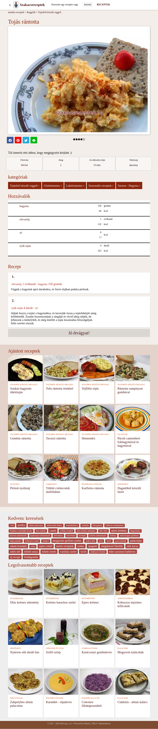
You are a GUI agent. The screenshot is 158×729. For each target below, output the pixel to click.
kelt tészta (71, 535)
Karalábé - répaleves (59, 702)
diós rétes (103, 531)
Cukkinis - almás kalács (133, 702)
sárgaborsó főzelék (112, 546)
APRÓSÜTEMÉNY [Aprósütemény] (125, 598)
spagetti (92, 546)
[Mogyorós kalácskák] (132, 631)
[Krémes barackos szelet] (61, 582)
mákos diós (90, 541)
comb (53, 530)
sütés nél (15, 551)
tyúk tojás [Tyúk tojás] (25, 245)
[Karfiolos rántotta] (97, 467)
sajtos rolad (45, 546)
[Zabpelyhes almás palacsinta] (25, 681)
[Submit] (87, 4)
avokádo (85, 525)
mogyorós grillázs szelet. (67, 540)
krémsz (113, 535)
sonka (80, 546)
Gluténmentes (53, 185)
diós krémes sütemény (86, 531)
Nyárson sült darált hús (24, 652)
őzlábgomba (31, 557)
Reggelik (31, 12)
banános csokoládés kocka (21, 531)
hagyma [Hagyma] (24, 206)
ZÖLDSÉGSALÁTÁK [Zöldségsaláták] (91, 698)
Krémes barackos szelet (61, 602)
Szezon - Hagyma (129, 185)
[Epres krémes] (97, 582)
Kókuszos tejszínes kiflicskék (130, 604)
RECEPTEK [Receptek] (103, 4)
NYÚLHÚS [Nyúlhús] (14, 484)
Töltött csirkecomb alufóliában (58, 489)
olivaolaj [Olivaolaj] (25, 219)
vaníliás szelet (68, 551)
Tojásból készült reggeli (49, 12)
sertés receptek (64, 546)
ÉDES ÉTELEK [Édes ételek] (16, 698)
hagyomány (135, 531)
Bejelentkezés (105, 723)
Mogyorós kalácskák (131, 652)
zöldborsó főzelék (97, 552)
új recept (15, 557)
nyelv (109, 541)
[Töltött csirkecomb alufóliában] (61, 467)
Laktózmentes (75, 185)
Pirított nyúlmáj (20, 488)
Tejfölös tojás (90, 388)
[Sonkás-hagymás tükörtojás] (25, 368)
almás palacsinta (36, 525)
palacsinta (136, 540)
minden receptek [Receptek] (16, 12)
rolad (33, 546)
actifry (21, 525)
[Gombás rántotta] (25, 417)
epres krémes (119, 530)
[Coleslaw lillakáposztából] (97, 681)
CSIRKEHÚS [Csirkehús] (51, 484)
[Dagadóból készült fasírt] (132, 467)
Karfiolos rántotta (93, 488)
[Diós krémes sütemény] (25, 582)
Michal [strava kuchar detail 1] (24, 165)
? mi (12, 525)
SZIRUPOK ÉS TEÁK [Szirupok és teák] (55, 648)
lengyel (46, 541)
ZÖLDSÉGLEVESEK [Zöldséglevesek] (54, 698)
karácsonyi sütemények (40, 535)
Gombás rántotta (20, 438)
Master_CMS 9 (90, 723)
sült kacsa (132, 546)
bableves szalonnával (114, 525)
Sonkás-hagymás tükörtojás (21, 390)
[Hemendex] (97, 417)
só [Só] (21, 232)
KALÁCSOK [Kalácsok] (123, 648)
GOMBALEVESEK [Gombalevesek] (90, 648)
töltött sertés (49, 551)
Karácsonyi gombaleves (97, 652)
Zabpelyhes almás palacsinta (21, 703)
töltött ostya (31, 551)
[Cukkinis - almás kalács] (132, 681)
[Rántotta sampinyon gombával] (132, 368)
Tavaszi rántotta (56, 438)
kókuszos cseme (32, 541)
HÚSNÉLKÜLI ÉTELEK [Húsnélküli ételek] (92, 484)
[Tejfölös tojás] (97, 368)
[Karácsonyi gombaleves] (97, 631)
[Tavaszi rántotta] (61, 417)
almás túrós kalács (54, 525)
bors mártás (41, 531)
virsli (83, 551)
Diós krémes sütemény (24, 602)
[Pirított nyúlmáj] (25, 467)
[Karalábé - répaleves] (61, 681)
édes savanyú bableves (122, 551)
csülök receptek (66, 531)
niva (101, 541)
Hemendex (88, 438)
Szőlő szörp (53, 652)
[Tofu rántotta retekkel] (61, 368)
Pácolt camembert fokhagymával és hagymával (129, 441)
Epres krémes (90, 602)
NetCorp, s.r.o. (66, 723)
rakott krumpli (18, 546)
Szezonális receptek (101, 185)
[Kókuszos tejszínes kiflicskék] (132, 582)
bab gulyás (97, 525)
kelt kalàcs (58, 535)
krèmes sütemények (98, 535)
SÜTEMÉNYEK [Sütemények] (16, 598)
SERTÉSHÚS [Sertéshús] (123, 484)
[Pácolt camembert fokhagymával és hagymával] (132, 417)
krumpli (82, 535)
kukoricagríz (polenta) (129, 535)
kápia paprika (15, 541)
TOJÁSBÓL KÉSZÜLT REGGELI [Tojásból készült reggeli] (23, 384)
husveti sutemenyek (18, 535)
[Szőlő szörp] (61, 631)
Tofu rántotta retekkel (59, 388)
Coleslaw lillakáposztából (92, 703)
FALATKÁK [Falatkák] (123, 434)
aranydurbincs (72, 525)
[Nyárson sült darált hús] (25, 631)
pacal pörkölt (120, 541)
